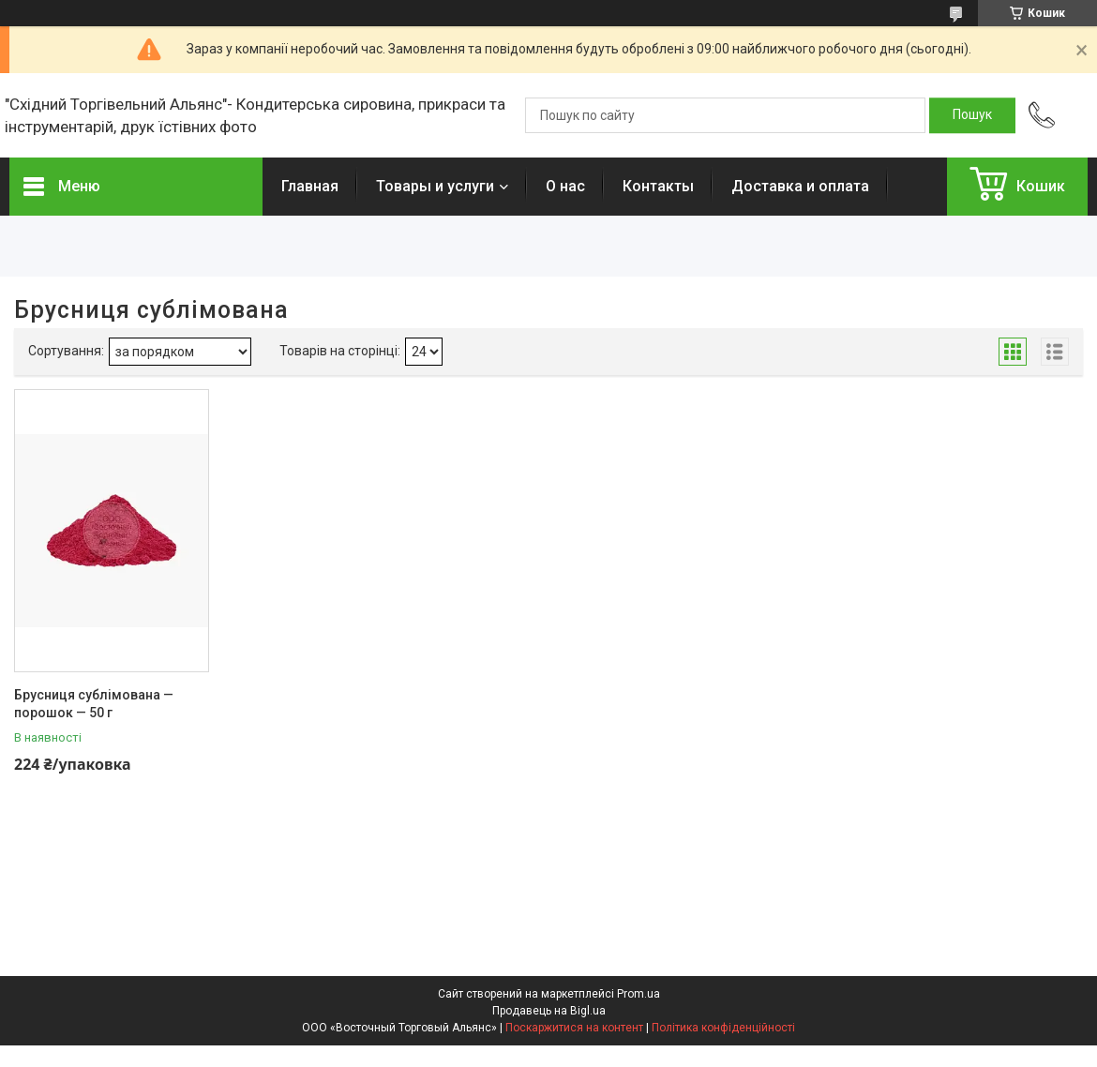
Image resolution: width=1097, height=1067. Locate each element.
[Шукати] (972, 115)
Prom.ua (638, 993)
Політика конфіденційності (723, 1027)
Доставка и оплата (800, 186)
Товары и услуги (435, 186)
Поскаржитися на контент (574, 1027)
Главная (309, 186)
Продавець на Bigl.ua (549, 1010)
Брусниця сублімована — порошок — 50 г (93, 704)
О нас (565, 186)
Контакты (658, 186)
